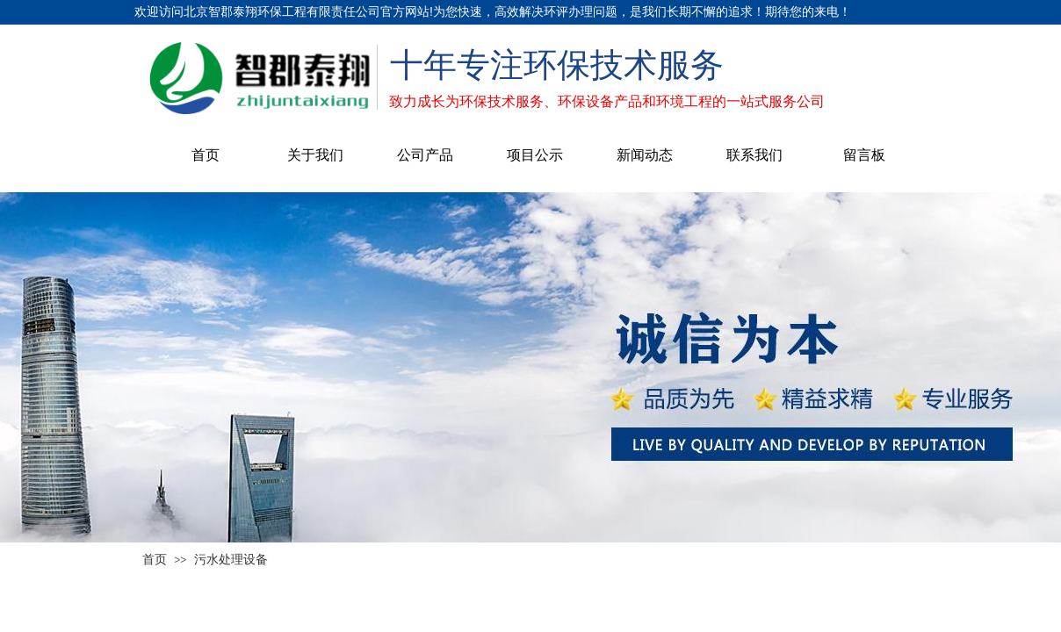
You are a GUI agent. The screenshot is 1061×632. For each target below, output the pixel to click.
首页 (205, 154)
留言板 (864, 154)
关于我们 (315, 154)
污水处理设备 (231, 559)
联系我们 (754, 154)
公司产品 (425, 154)
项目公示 (535, 154)
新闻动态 (645, 154)
